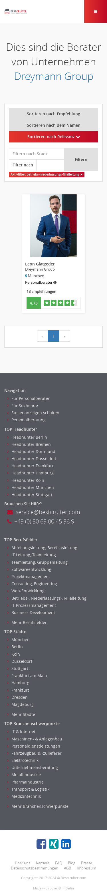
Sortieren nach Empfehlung (53, 113)
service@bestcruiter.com (43, 512)
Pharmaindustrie (25, 782)
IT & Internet (21, 731)
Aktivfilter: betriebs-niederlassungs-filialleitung (46, 174)
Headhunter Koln (25, 480)
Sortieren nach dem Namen (53, 125)
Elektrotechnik (23, 760)
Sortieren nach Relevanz (53, 136)
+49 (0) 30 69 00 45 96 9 (40, 521)
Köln (13, 654)
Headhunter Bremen (29, 444)
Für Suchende (22, 405)
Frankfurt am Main (27, 675)
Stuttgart (17, 668)
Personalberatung (26, 419)
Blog (71, 862)
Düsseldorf (19, 661)
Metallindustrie (24, 774)
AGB (67, 868)
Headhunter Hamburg (30, 473)
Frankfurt (18, 690)
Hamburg (18, 682)
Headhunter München (30, 487)
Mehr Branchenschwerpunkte (37, 806)
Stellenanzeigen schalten (33, 412)
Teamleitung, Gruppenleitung (37, 562)
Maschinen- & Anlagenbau (34, 739)
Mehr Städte (21, 714)
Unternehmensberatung (32, 767)
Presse (86, 862)
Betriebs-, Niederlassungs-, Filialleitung (46, 598)
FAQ (58, 862)
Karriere (42, 862)
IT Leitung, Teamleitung (31, 554)
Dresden (17, 697)
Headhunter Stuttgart (30, 494)
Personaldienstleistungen (33, 746)
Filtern (81, 159)
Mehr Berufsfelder (27, 622)
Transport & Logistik (28, 789)
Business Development (31, 612)
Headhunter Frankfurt (30, 465)
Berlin (15, 646)
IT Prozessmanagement (31, 605)
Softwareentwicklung (29, 569)
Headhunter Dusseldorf (31, 458)
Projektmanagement (28, 576)
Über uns (22, 862)
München (18, 639)
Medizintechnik (24, 796)
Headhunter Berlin (27, 437)
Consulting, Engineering (32, 583)
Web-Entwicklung (26, 590)
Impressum (86, 868)
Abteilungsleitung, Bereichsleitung (42, 547)
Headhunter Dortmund (31, 451)
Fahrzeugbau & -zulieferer (34, 753)
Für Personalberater (28, 398)
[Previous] (42, 336)
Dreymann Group (53, 76)
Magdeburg (20, 704)
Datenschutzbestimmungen (34, 868)
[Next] (64, 336)
